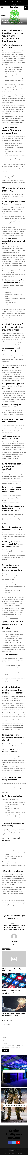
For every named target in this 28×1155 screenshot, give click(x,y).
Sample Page (20, 1)
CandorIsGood (6, 22)
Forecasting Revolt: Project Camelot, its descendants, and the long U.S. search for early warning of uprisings (14, 927)
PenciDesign (16, 1150)
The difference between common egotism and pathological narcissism (13, 1014)
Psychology (4, 15)
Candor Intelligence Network (14, 1134)
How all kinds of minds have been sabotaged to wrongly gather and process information (13, 992)
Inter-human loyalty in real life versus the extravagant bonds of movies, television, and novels (14, 917)
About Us (14, 1)
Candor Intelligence (14, 9)
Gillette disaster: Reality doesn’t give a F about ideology (13, 969)
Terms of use (8, 1)
